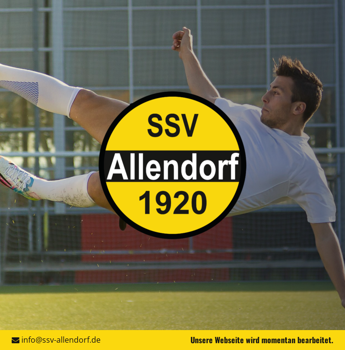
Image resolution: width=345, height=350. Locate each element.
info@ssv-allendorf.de (61, 339)
